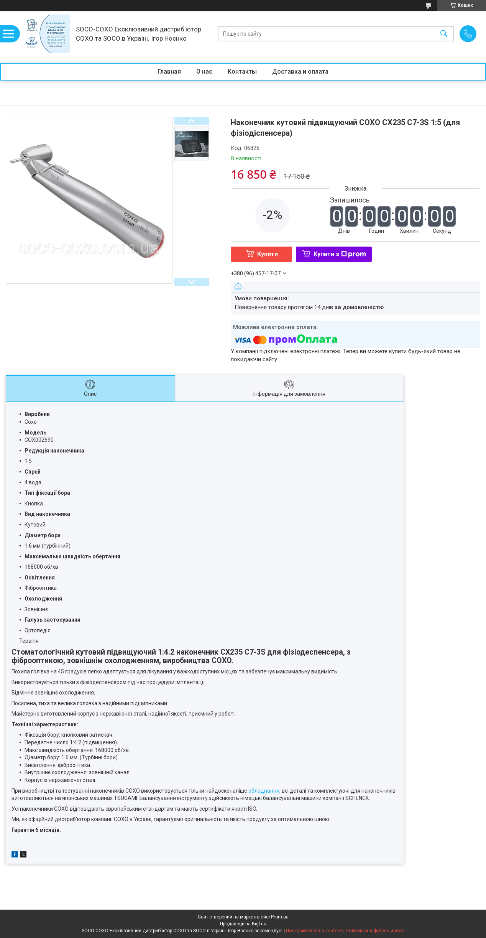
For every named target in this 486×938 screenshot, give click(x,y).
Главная (169, 71)
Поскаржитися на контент (314, 930)
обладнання (263, 791)
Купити (267, 254)
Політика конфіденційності (375, 930)
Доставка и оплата (300, 71)
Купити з (340, 254)
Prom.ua (280, 917)
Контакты (242, 71)
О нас (204, 71)
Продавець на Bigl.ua (243, 923)
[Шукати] (444, 34)
